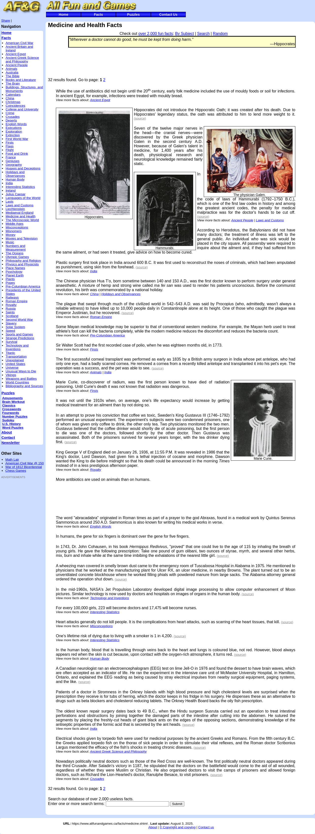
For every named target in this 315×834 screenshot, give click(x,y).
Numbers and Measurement (16, 247)
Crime (10, 113)
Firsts (10, 142)
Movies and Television (22, 238)
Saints (10, 312)
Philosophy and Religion (23, 260)
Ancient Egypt (16, 54)
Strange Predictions (20, 338)
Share (5, 20)
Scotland (12, 316)
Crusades (13, 117)
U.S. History (11, 424)
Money (11, 235)
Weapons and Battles (21, 378)
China (10, 98)
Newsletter (10, 443)
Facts (98, 14)
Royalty (11, 305)
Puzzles (133, 14)
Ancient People (17, 65)
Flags (10, 146)
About (6, 432)
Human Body (15, 179)
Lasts (10, 201)
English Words (16, 124)
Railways (12, 297)
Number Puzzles (15, 416)
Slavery (11, 323)
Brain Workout (13, 402)
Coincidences (15, 105)
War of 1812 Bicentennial (23, 467)
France (11, 157)
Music (10, 242)
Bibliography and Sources (24, 386)
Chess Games (15, 470)
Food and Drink (17, 153)
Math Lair (12, 459)
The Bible (12, 76)
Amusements (12, 398)
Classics (9, 405)
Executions (14, 128)
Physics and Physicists (22, 264)
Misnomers (14, 231)
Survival (11, 342)
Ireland (11, 190)
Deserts (11, 120)
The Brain (13, 83)
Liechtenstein (15, 209)
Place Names (15, 268)
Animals (11, 69)
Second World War (19, 319)
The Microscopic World (22, 220)
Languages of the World (23, 198)
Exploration (14, 131)
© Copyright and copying (177, 827)
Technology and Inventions (17, 347)
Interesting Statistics (20, 187)
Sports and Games (19, 334)
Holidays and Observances (15, 174)
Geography (14, 165)
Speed (10, 331)
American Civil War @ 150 (24, 463)
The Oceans (15, 253)
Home (63, 14)
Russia (11, 308)
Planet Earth (15, 275)
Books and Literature (21, 80)
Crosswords (11, 409)
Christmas (13, 102)
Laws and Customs (19, 205)
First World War (17, 139)
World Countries (17, 382)
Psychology (14, 271)
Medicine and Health (21, 216)
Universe (12, 367)
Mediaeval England (19, 212)
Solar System (15, 327)
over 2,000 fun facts (155, 33)
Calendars (13, 94)
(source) (140, 118)
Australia (12, 72)
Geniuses (12, 161)
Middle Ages (15, 224)
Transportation (16, 356)
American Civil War (19, 43)
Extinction (13, 135)
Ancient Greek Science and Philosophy (22, 59)
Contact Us (168, 14)
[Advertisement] (16, 555)
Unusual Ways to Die (21, 371)
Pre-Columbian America (23, 286)
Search (203, 33)
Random (220, 33)
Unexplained (15, 360)
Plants (10, 279)
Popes (10, 283)
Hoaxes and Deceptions (23, 168)
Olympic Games (17, 257)
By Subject (184, 33)
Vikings (11, 375)
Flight (10, 150)
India (9, 183)
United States (15, 364)
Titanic (10, 353)
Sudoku (8, 420)
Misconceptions (17, 227)
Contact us (206, 827)
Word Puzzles (12, 427)
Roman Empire (17, 301)
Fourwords (10, 413)
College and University (22, 109)
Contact (8, 438)
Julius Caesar (16, 194)
